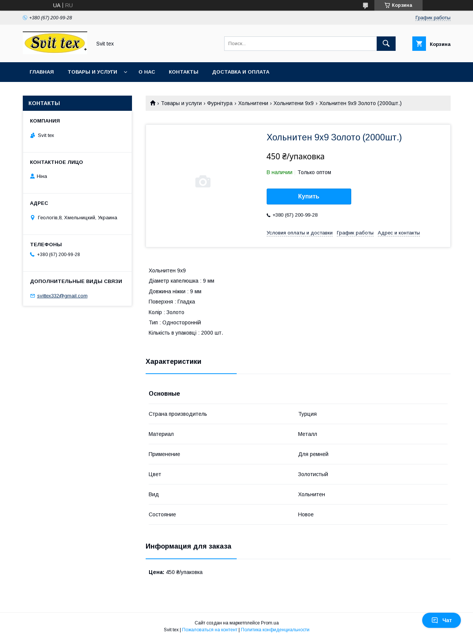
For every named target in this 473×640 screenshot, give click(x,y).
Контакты (183, 72)
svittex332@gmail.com (62, 296)
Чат (441, 620)
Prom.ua (270, 623)
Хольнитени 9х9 (293, 103)
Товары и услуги (92, 72)
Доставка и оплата (240, 72)
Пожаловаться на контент (209, 629)
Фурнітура (220, 103)
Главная (42, 72)
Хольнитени (253, 103)
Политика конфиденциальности (275, 629)
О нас (146, 72)
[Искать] (386, 43)
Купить (308, 196)
